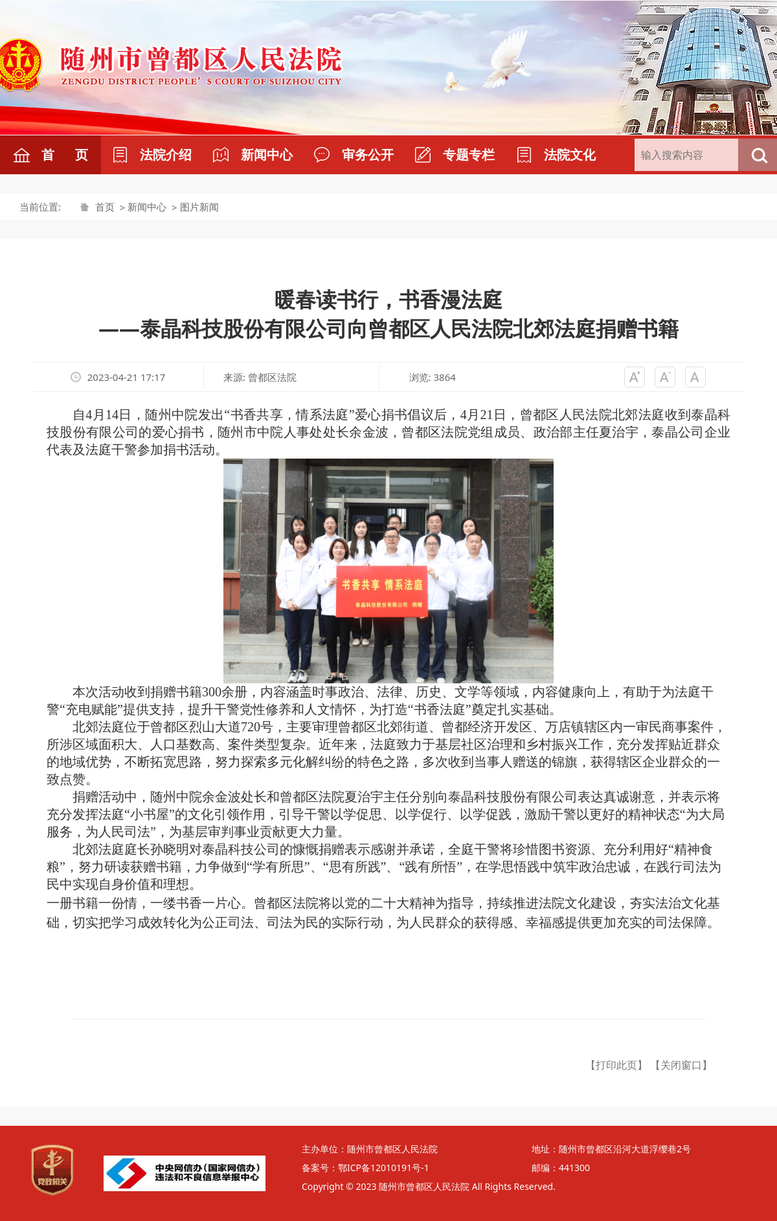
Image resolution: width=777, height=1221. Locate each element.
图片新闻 (199, 206)
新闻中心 (147, 206)
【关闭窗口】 (681, 1065)
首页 (105, 206)
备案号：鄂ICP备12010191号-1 (365, 1167)
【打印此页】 (616, 1065)
